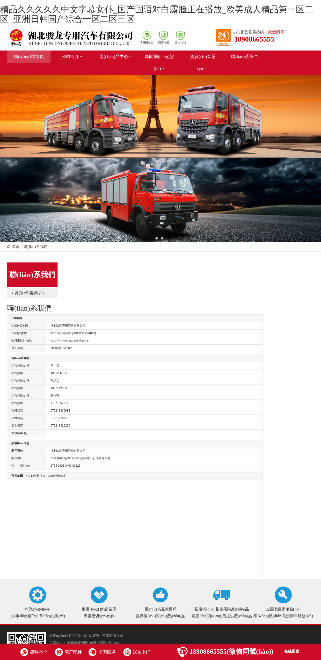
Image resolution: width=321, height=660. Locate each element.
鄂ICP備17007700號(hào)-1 (104, 606)
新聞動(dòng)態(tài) (159, 62)
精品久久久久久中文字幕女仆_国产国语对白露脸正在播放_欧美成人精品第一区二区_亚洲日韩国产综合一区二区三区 (156, 14)
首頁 (16, 247)
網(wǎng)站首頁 (29, 56)
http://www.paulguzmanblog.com (122, 296)
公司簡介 (72, 56)
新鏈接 (71, 613)
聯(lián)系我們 (246, 56)
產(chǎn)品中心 (115, 56)
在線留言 (291, 651)
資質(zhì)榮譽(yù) (203, 62)
